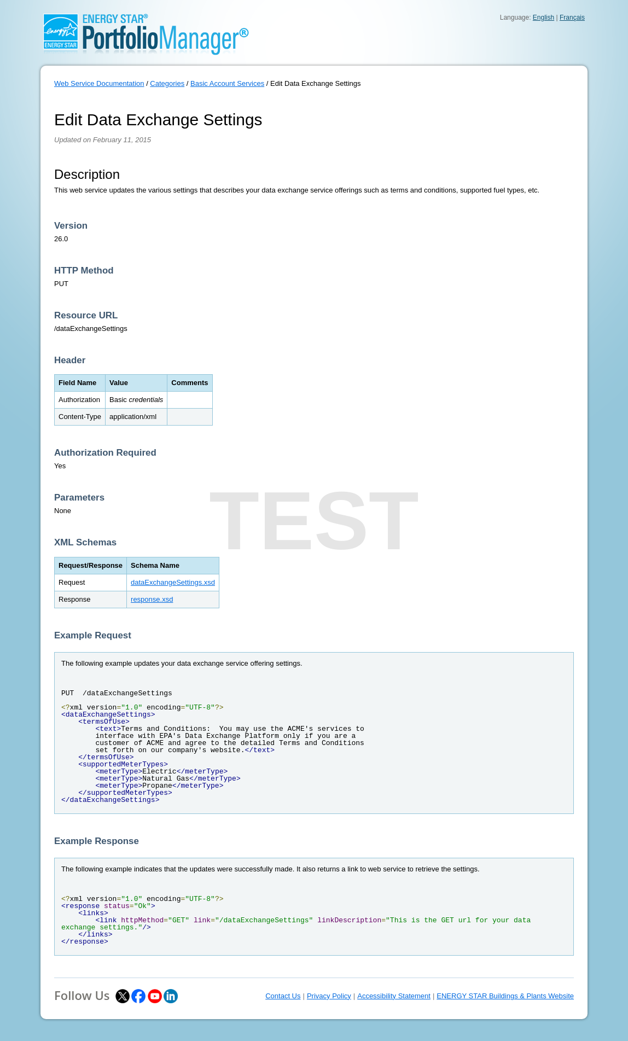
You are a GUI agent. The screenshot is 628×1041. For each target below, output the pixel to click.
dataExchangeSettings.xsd (173, 582)
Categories (167, 83)
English (543, 17)
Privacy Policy (329, 996)
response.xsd (152, 599)
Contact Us (282, 996)
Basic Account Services (227, 83)
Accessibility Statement (394, 996)
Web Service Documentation (99, 83)
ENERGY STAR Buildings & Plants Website (505, 996)
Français (572, 17)
